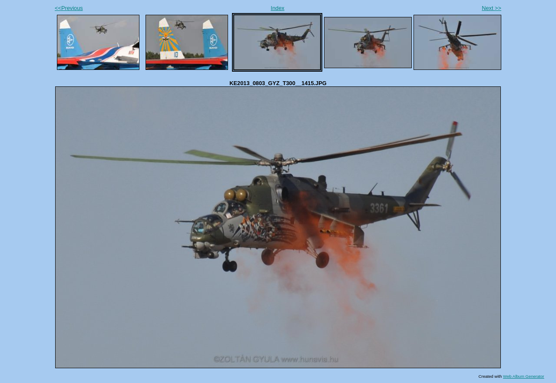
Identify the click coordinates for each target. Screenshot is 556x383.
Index (277, 8)
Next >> (491, 8)
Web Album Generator (523, 376)
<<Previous (69, 8)
